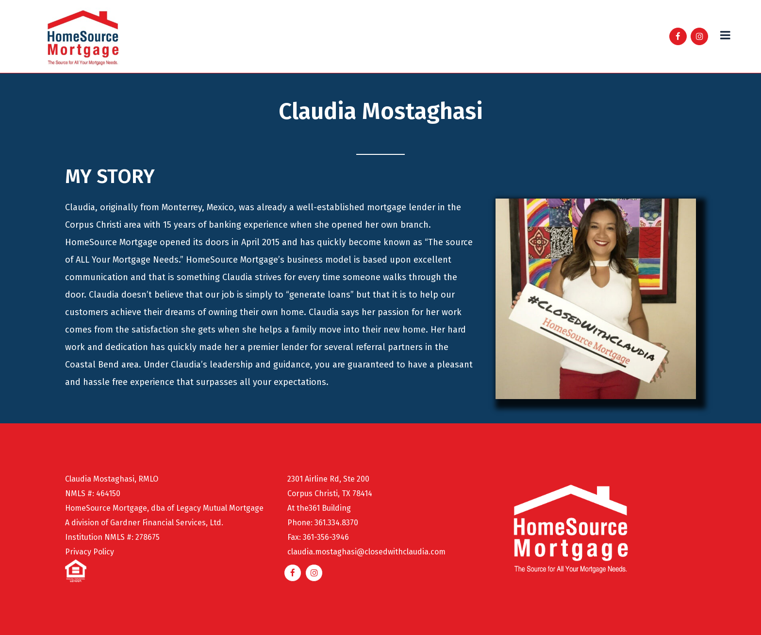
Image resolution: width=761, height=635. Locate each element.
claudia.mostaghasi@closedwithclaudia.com (366, 551)
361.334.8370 (336, 522)
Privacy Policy (89, 551)
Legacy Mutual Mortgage (220, 508)
